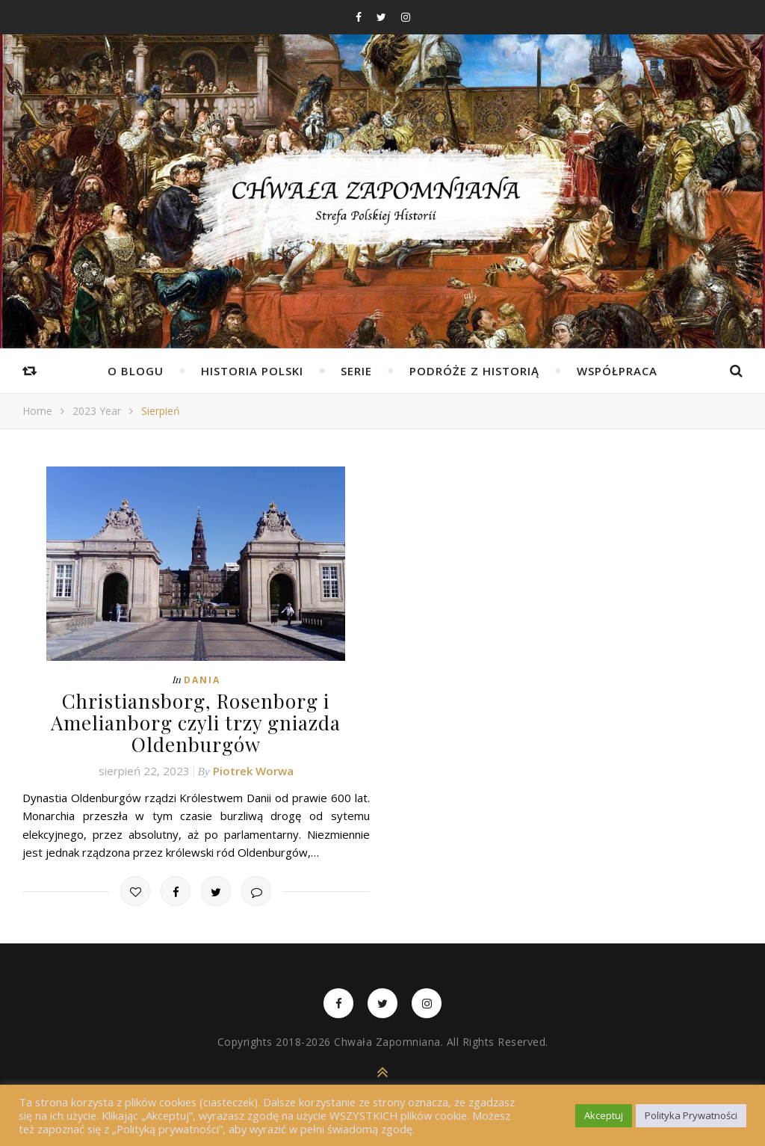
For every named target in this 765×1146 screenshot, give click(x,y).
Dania (202, 680)
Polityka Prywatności (691, 1115)
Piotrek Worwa (253, 770)
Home (37, 411)
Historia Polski (252, 370)
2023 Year (96, 411)
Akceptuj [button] (603, 1115)
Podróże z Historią (474, 370)
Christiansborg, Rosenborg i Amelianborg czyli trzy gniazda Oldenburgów (196, 722)
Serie (356, 370)
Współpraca (617, 370)
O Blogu (136, 370)
